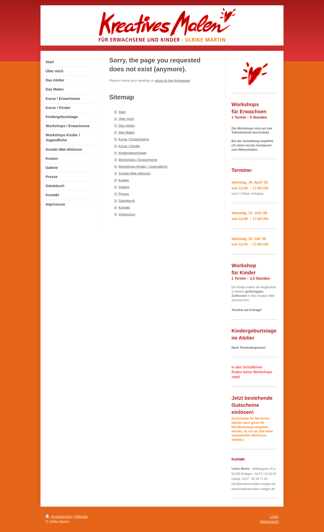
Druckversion (59, 517)
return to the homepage (172, 80)
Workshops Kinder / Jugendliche (142, 166)
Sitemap (81, 517)
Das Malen (126, 132)
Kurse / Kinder (129, 146)
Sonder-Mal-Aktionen (134, 173)
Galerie (124, 187)
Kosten (123, 180)
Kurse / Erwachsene (133, 139)
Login (274, 517)
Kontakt (124, 207)
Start (122, 112)
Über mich (126, 119)
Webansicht (269, 522)
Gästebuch (126, 201)
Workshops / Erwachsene (137, 160)
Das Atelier (126, 125)
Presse (123, 194)
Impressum (126, 214)
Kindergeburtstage (132, 153)
